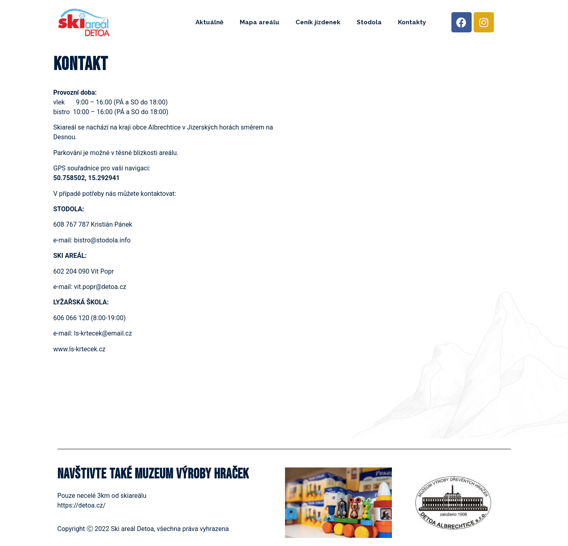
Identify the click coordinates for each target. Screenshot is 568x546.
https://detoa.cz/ (81, 505)
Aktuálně (209, 22)
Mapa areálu (259, 22)
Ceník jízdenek (318, 22)
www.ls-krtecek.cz (79, 349)
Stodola (369, 22)
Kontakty (412, 22)
